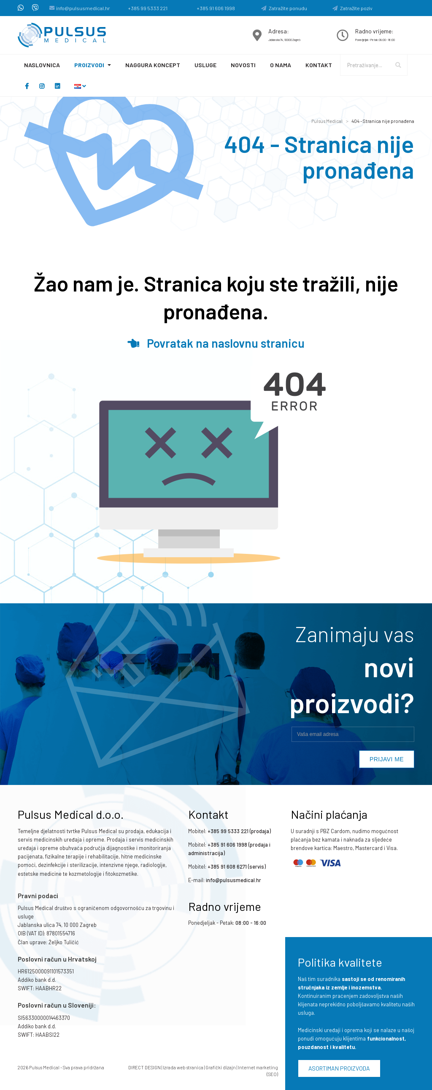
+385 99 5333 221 (147, 8)
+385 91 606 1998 (216, 8)
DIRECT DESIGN (144, 1067)
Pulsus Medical (327, 121)
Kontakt (318, 64)
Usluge (205, 64)
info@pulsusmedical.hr (83, 8)
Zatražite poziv (352, 8)
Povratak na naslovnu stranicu (216, 343)
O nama (280, 64)
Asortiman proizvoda (339, 1068)
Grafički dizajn (220, 1067)
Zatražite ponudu (284, 8)
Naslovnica (42, 64)
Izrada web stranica (183, 1067)
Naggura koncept (152, 64)
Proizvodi (89, 64)
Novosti (243, 64)
